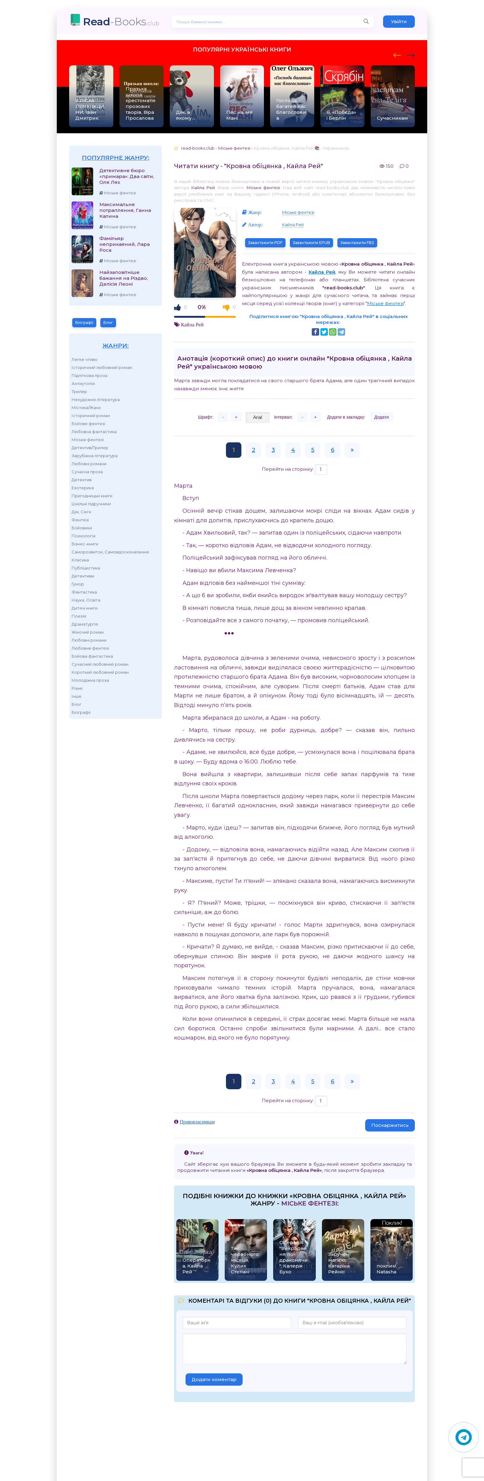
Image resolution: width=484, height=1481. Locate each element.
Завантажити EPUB (311, 242)
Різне (77, 688)
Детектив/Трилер (90, 447)
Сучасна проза (87, 471)
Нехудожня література (96, 399)
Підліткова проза (89, 375)
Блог (108, 322)
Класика (80, 559)
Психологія (83, 535)
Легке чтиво (85, 359)
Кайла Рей (203, 187)
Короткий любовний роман (100, 672)
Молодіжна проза (90, 680)
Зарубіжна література (95, 455)
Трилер (79, 391)
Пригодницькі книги (92, 495)
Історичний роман (91, 415)
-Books (121, 21)
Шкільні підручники (91, 503)
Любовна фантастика (94, 431)
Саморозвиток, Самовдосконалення (110, 551)
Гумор (78, 583)
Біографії (84, 322)
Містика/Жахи (86, 407)
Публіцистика (86, 567)
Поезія (79, 616)
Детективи (83, 575)
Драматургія (85, 624)
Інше (76, 696)
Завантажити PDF (265, 242)
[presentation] (397, 54)
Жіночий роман (88, 632)
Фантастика (84, 592)
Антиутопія (83, 383)
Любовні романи (89, 463)
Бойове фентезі (88, 423)
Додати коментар (214, 1379)
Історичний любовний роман (102, 367)
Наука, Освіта (86, 600)
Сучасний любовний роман (100, 664)
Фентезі (80, 519)
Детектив (82, 479)
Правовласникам (197, 1121)
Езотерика (83, 487)
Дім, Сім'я (81, 511)
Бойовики (82, 527)
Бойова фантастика (92, 656)
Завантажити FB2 (357, 242)
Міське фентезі (88, 439)
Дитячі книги (85, 608)
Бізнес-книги (85, 543)
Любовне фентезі (90, 648)
